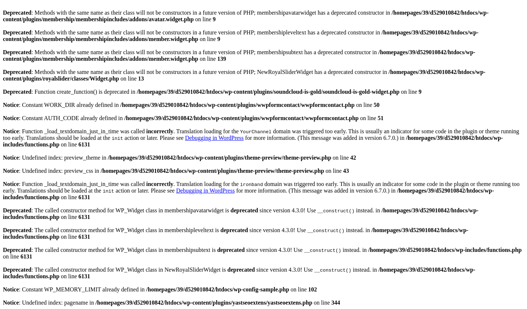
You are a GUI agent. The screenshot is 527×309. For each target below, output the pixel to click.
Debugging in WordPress (214, 138)
